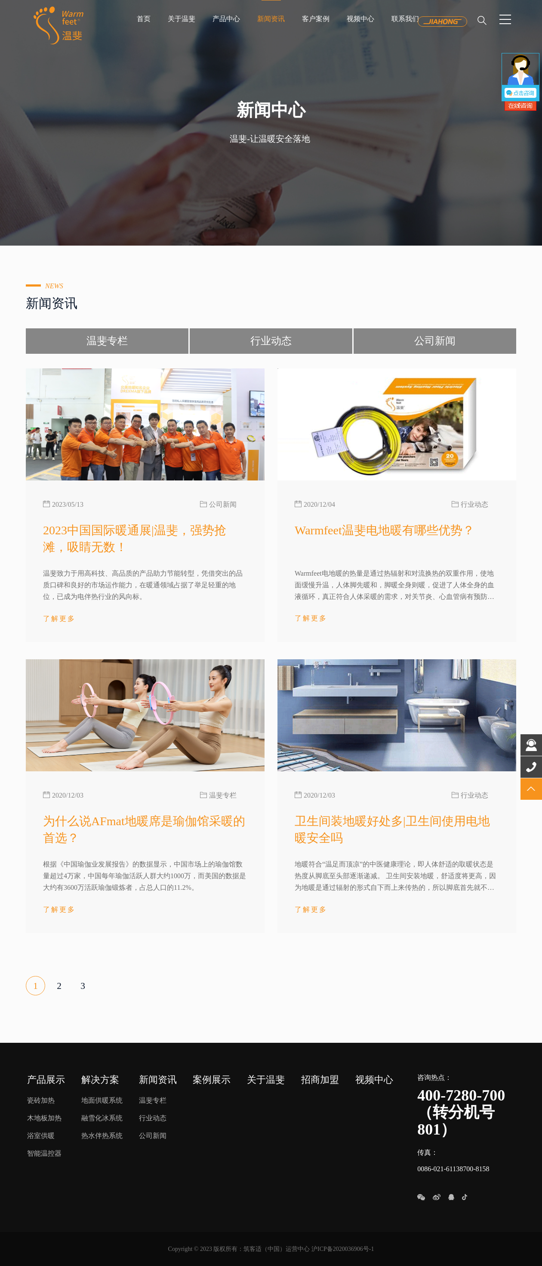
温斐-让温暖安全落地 (270, 138)
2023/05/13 (67, 504)
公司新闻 (435, 340)
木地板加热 (44, 1118)
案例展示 (212, 1079)
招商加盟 (320, 1079)
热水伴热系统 (102, 1135)
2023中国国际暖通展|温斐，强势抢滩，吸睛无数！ (134, 539)
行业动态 (271, 340)
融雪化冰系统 (102, 1118)
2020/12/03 (67, 795)
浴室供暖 (41, 1135)
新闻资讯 (271, 18)
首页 (144, 18)
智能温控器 (44, 1153)
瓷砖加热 (41, 1100)
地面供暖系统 (102, 1100)
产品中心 (226, 18)
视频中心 (360, 18)
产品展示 (46, 1079)
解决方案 (100, 1079)
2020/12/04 (319, 504)
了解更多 (59, 618)
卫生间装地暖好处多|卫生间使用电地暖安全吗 (392, 829)
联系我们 (405, 18)
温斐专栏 (107, 340)
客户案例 (316, 18)
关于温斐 (181, 18)
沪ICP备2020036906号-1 (342, 1249)
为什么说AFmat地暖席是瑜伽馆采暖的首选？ (144, 829)
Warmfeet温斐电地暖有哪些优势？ (384, 530)
